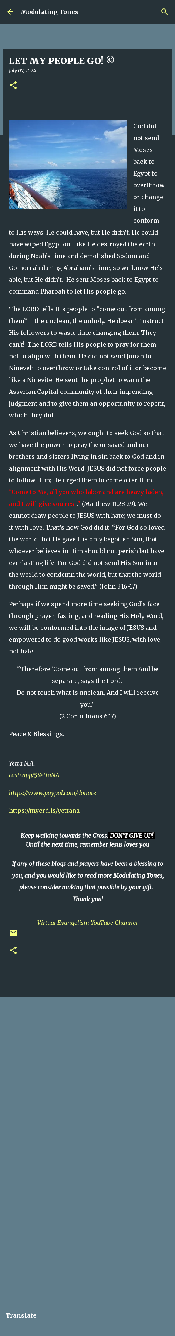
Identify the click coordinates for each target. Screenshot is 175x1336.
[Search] (164, 12)
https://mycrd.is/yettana (44, 810)
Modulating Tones (49, 11)
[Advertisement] (87, 1096)
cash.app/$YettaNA (34, 775)
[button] (13, 86)
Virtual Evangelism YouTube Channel (87, 922)
